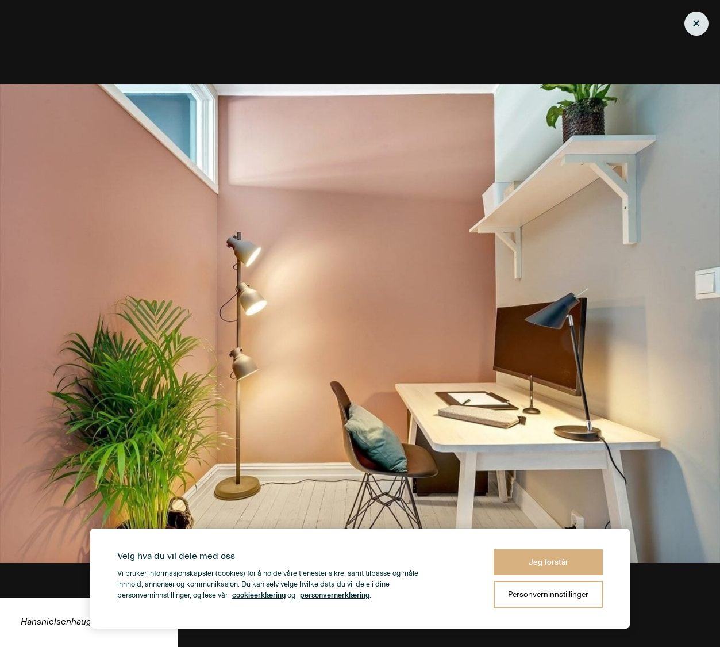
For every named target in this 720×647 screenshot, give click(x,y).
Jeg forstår (548, 562)
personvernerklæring (334, 595)
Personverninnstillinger (548, 594)
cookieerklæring (259, 595)
